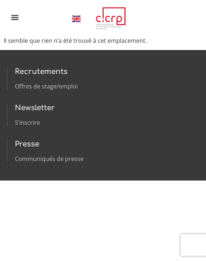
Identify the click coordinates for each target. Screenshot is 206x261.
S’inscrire (27, 122)
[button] (15, 17)
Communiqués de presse (49, 158)
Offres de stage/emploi (46, 86)
